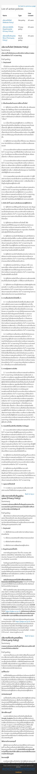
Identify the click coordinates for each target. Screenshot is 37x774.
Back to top (30, 494)
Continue (18, 772)
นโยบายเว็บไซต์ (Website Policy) (8, 21)
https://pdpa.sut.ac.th (13, 611)
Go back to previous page (27, 6)
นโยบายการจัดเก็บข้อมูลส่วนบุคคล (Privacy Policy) (8, 29)
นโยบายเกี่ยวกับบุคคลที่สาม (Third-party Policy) (9, 38)
